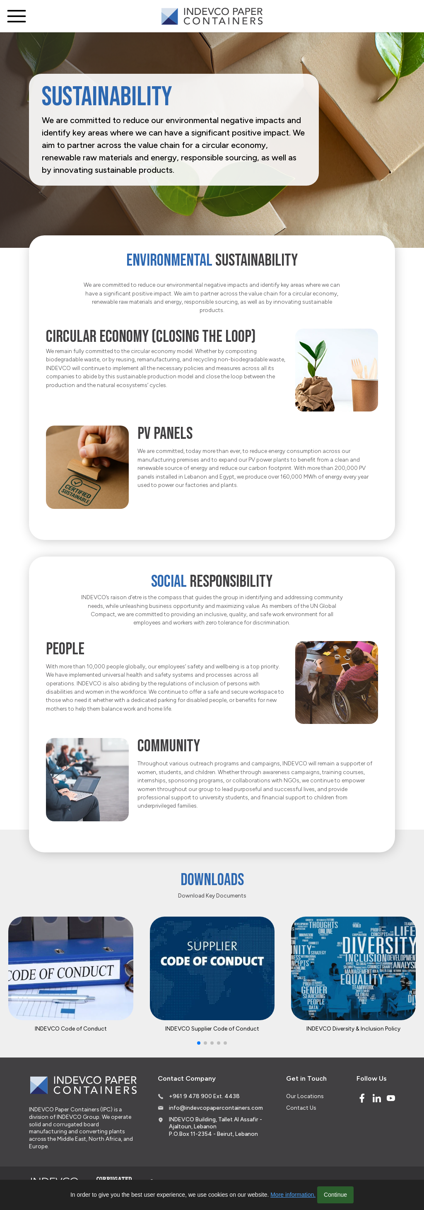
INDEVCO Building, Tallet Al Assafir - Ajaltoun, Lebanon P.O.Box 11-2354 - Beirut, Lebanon (215, 1126)
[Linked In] (377, 1098)
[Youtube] (391, 1098)
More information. (293, 1194)
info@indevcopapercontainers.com (216, 1107)
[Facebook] (362, 1098)
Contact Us (301, 1107)
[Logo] (212, 16)
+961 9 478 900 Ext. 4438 (204, 1096)
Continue (335, 1194)
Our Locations (304, 1096)
